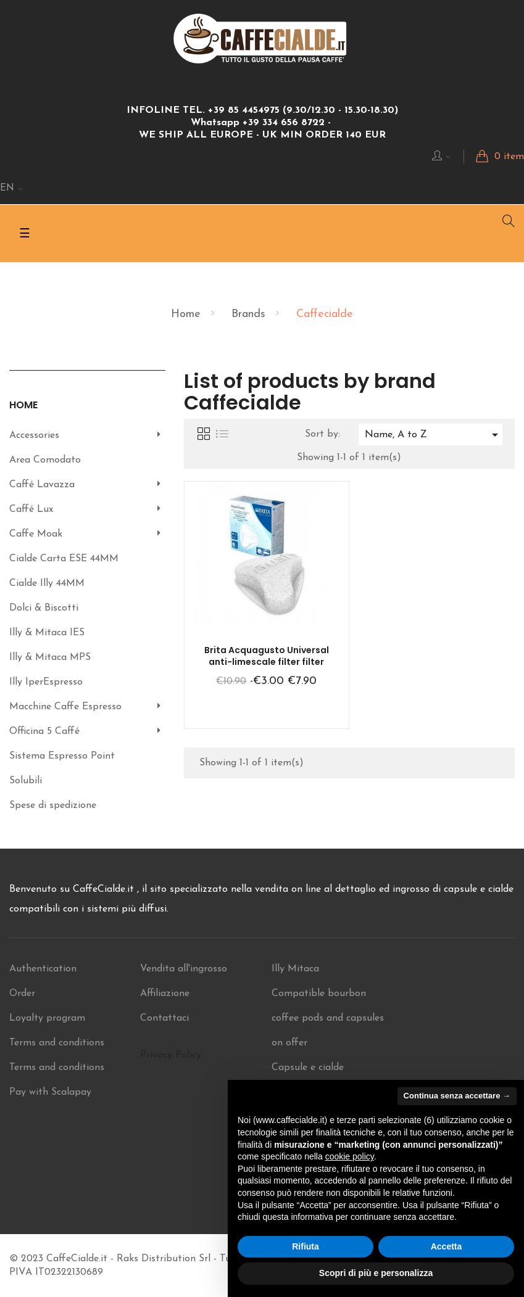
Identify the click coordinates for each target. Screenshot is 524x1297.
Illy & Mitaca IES (47, 633)
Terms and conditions (56, 1043)
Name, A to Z (433, 434)
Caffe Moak (35, 534)
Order (22, 993)
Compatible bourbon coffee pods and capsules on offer (328, 1018)
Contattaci (164, 1018)
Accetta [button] (446, 1246)
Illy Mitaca (295, 969)
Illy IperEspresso (46, 682)
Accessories (34, 435)
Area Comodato (45, 460)
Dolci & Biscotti (43, 608)
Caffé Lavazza (42, 485)
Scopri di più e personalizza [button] (376, 1273)
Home (23, 405)
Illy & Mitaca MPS (50, 657)
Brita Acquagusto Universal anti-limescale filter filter (266, 656)
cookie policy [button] (349, 1156)
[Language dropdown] (11, 188)
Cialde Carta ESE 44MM (64, 559)
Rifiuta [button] (305, 1246)
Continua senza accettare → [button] (457, 1095)
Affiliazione (164, 993)
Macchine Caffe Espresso (65, 707)
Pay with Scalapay (50, 1092)
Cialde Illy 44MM (47, 583)
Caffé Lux (31, 509)
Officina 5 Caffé (44, 731)
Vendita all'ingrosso (183, 969)
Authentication (43, 969)
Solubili (25, 781)
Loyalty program (47, 1018)
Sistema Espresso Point (62, 756)
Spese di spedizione (52, 805)
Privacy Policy (170, 1055)
